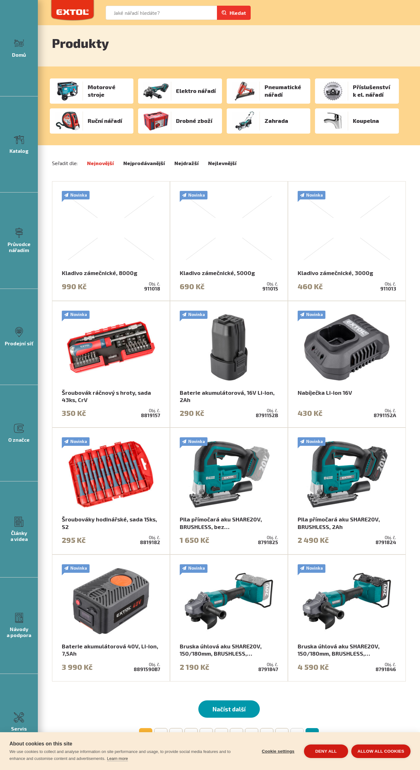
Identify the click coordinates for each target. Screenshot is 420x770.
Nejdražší (186, 163)
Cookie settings (278, 751)
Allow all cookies (381, 751)
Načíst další (229, 709)
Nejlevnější (222, 163)
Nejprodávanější (144, 163)
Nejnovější (100, 163)
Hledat (238, 13)
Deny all (326, 751)
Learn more (117, 758)
